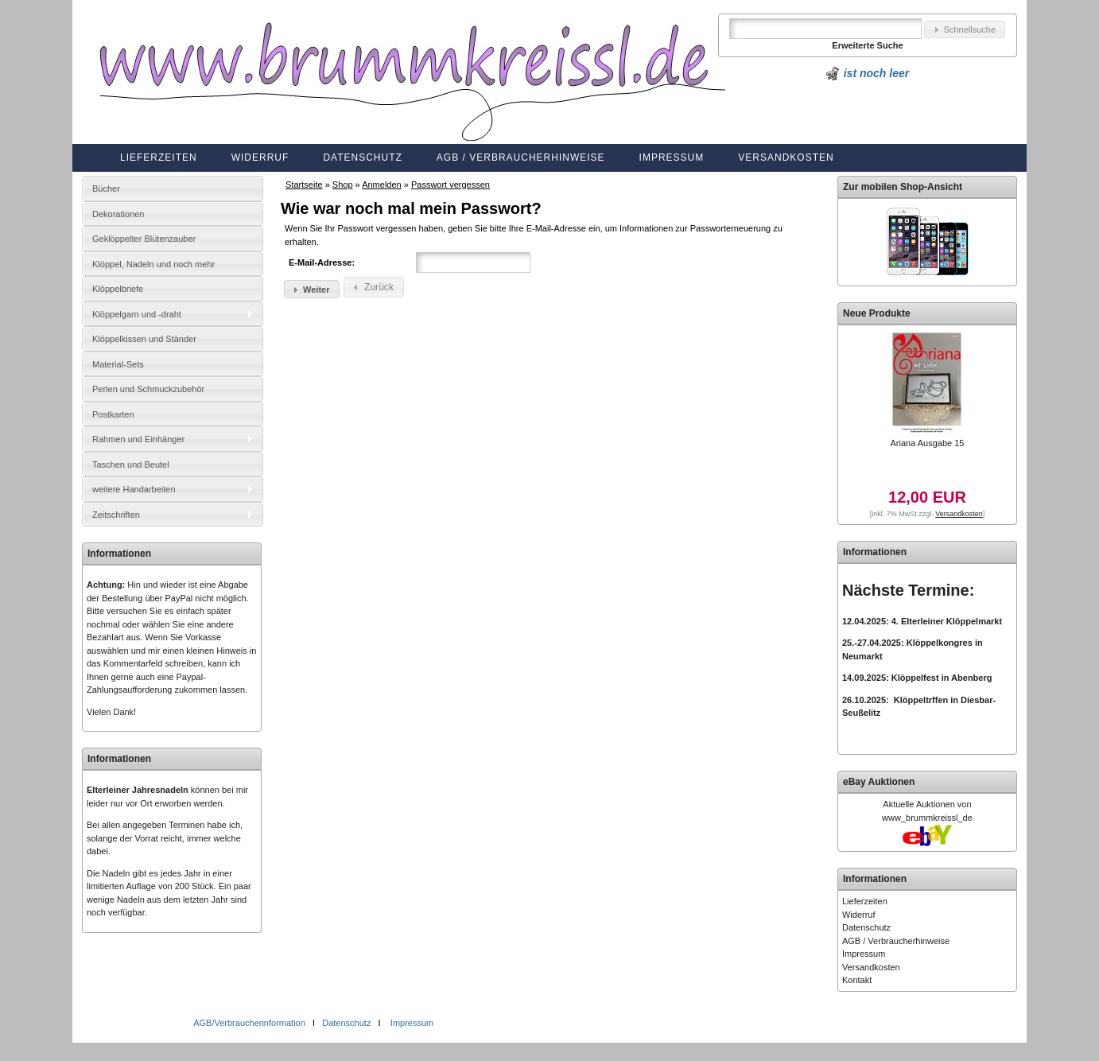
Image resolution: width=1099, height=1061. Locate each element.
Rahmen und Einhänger (138, 439)
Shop (342, 184)
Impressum (672, 157)
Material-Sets (118, 364)
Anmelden (382, 184)
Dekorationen (118, 214)
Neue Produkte (877, 313)
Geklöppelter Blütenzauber (144, 238)
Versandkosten (785, 157)
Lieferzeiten (158, 157)
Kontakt (857, 980)
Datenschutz (362, 157)
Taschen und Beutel (130, 464)
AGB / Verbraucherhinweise (521, 157)
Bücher (106, 188)
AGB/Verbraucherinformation (250, 1023)
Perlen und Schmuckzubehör (148, 389)
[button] (964, 30)
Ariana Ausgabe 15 (927, 443)
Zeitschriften (116, 514)
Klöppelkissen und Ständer (144, 339)
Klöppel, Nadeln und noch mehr (153, 264)
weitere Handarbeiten (134, 489)
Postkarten (113, 414)
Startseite (303, 184)
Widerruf (260, 157)
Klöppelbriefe (117, 288)
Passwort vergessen (450, 184)
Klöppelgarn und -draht (136, 314)
